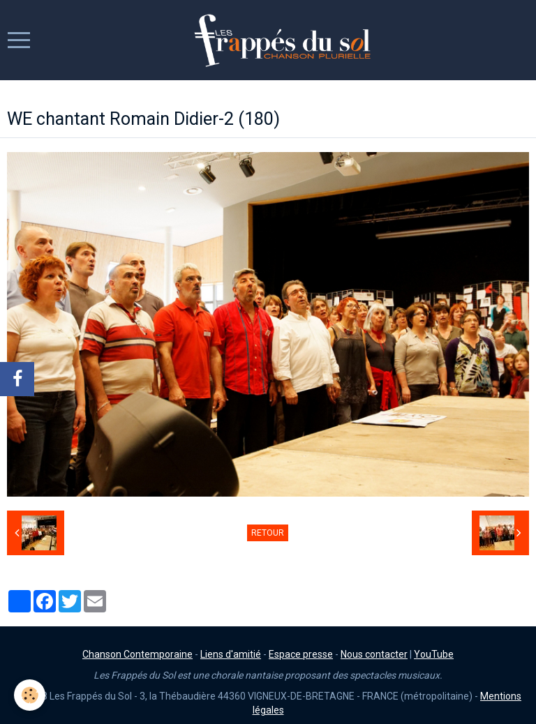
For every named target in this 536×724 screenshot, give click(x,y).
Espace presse (301, 654)
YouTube (434, 654)
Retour (267, 533)
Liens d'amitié (230, 654)
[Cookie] (29, 695)
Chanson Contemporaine (137, 654)
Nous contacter (374, 654)
